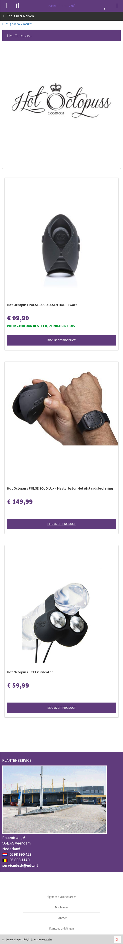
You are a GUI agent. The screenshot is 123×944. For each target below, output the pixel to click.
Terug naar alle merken (17, 24)
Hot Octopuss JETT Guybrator (30, 672)
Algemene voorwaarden (61, 897)
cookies (48, 939)
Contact (61, 918)
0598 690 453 (17, 854)
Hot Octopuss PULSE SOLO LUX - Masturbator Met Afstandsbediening (60, 488)
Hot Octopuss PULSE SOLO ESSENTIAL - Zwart (42, 305)
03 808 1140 (15, 859)
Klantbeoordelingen (61, 928)
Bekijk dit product (61, 340)
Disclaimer (61, 907)
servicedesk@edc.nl (20, 865)
